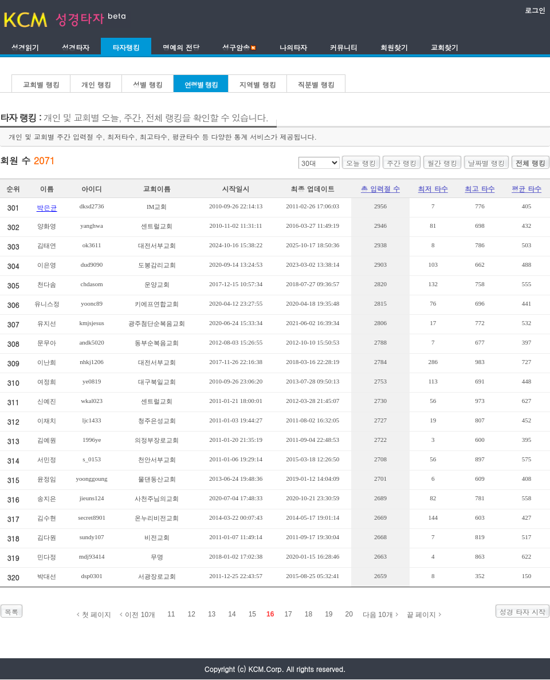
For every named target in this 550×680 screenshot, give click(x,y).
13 (211, 614)
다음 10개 (378, 615)
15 (252, 614)
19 (328, 614)
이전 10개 (140, 615)
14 (231, 614)
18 (308, 614)
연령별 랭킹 (201, 84)
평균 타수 (526, 188)
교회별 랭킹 (41, 84)
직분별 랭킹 (316, 84)
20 (349, 614)
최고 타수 (479, 188)
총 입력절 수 (380, 188)
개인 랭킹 (96, 84)
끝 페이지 (421, 615)
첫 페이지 (96, 615)
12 (191, 614)
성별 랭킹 (148, 84)
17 (288, 614)
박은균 (47, 207)
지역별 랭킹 (257, 84)
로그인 (535, 10)
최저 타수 (433, 188)
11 (171, 614)
